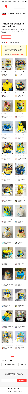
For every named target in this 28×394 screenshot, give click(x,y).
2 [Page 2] (15, 355)
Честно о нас (16, 1)
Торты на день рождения (14, 13)
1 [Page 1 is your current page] (12, 355)
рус (26, 1)
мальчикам (6, 37)
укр (23, 1)
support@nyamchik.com (14, 391)
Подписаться (22, 380)
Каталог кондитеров (6, 1)
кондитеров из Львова (17, 54)
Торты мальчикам (9, 364)
